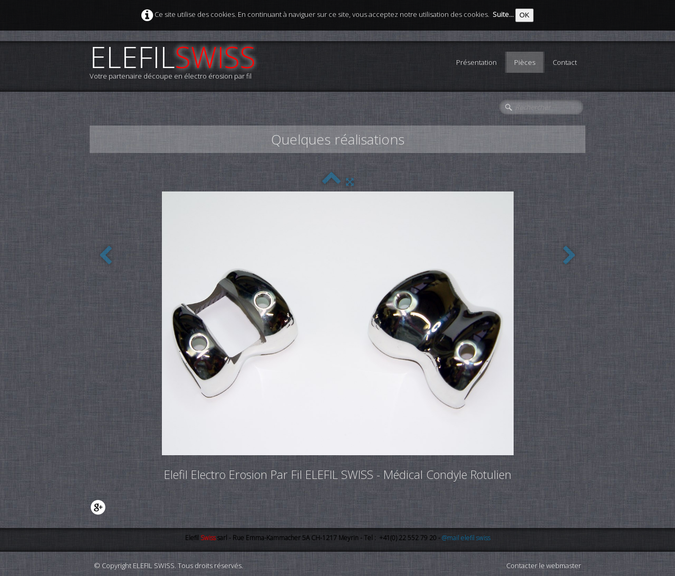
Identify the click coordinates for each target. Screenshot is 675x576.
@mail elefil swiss (466, 537)
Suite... (503, 14)
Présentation (476, 62)
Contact (565, 62)
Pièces (524, 62)
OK (524, 15)
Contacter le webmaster (543, 565)
